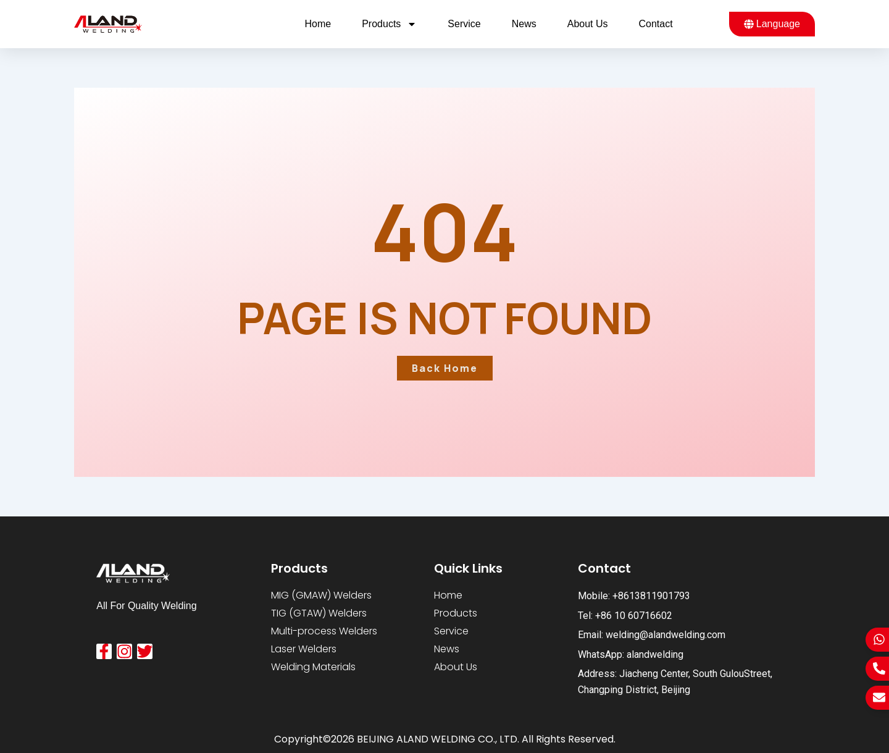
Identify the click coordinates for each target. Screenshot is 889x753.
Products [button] (389, 24)
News (524, 24)
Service (464, 24)
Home (318, 24)
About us (587, 24)
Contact (656, 24)
